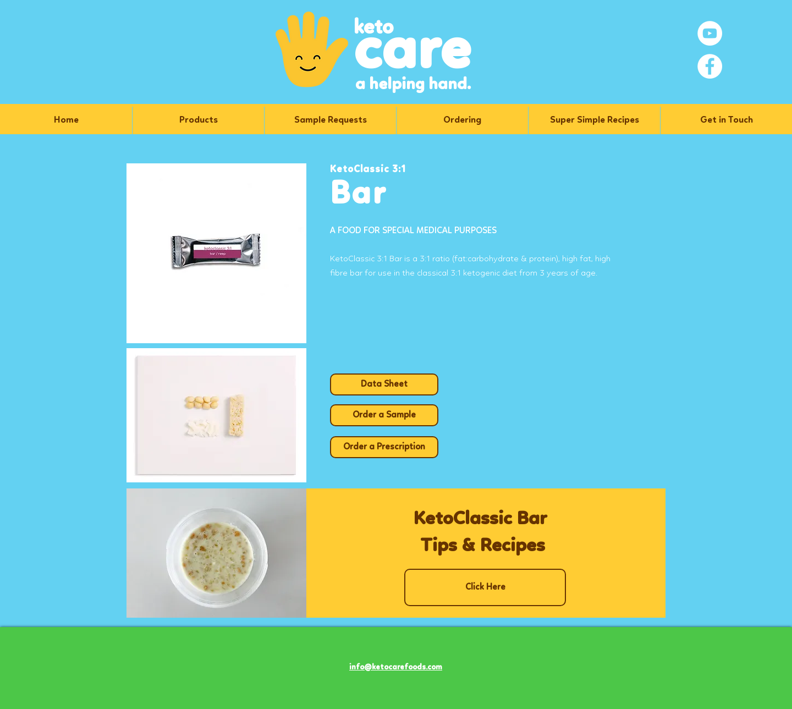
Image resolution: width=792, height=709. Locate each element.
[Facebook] (709, 66)
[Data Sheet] (384, 384)
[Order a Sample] (384, 415)
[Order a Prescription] (384, 447)
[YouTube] (709, 33)
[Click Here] (485, 587)
